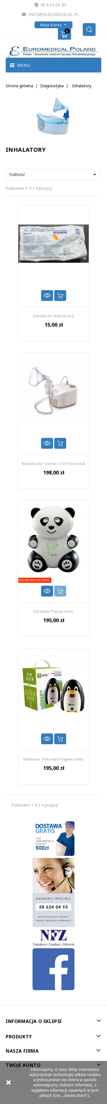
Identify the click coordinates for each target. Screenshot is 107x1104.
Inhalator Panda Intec (53, 611)
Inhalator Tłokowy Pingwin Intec (53, 759)
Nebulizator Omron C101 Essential (53, 463)
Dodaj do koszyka (60, 295)
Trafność (53, 174)
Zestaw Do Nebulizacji (53, 315)
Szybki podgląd (47, 295)
